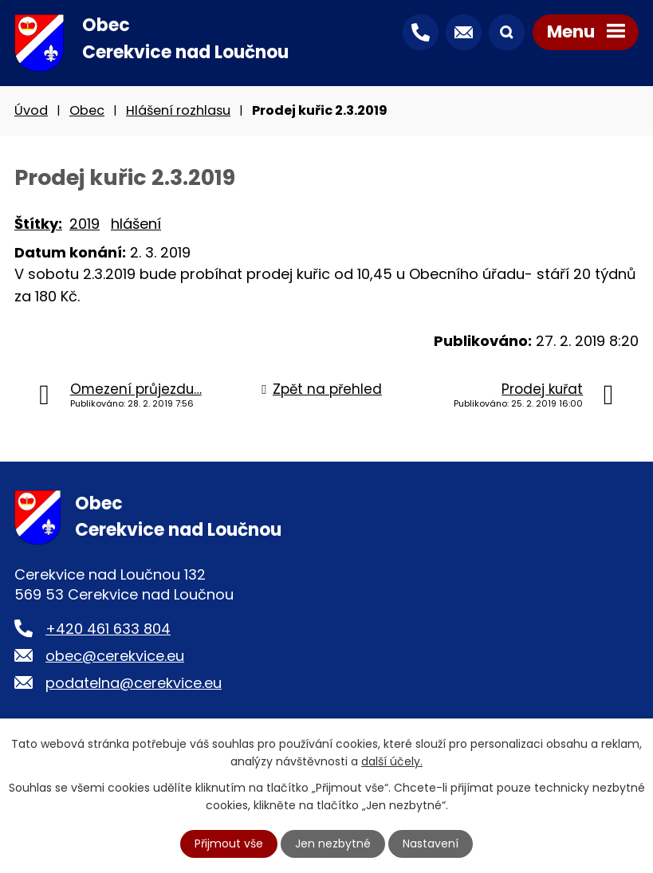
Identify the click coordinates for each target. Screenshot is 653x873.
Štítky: (38, 224)
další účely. (392, 761)
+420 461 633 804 (108, 629)
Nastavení (430, 843)
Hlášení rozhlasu (178, 110)
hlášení (136, 224)
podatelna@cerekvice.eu (133, 683)
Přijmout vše (229, 843)
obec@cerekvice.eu (114, 656)
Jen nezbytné (333, 843)
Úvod (31, 110)
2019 (84, 224)
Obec (86, 110)
